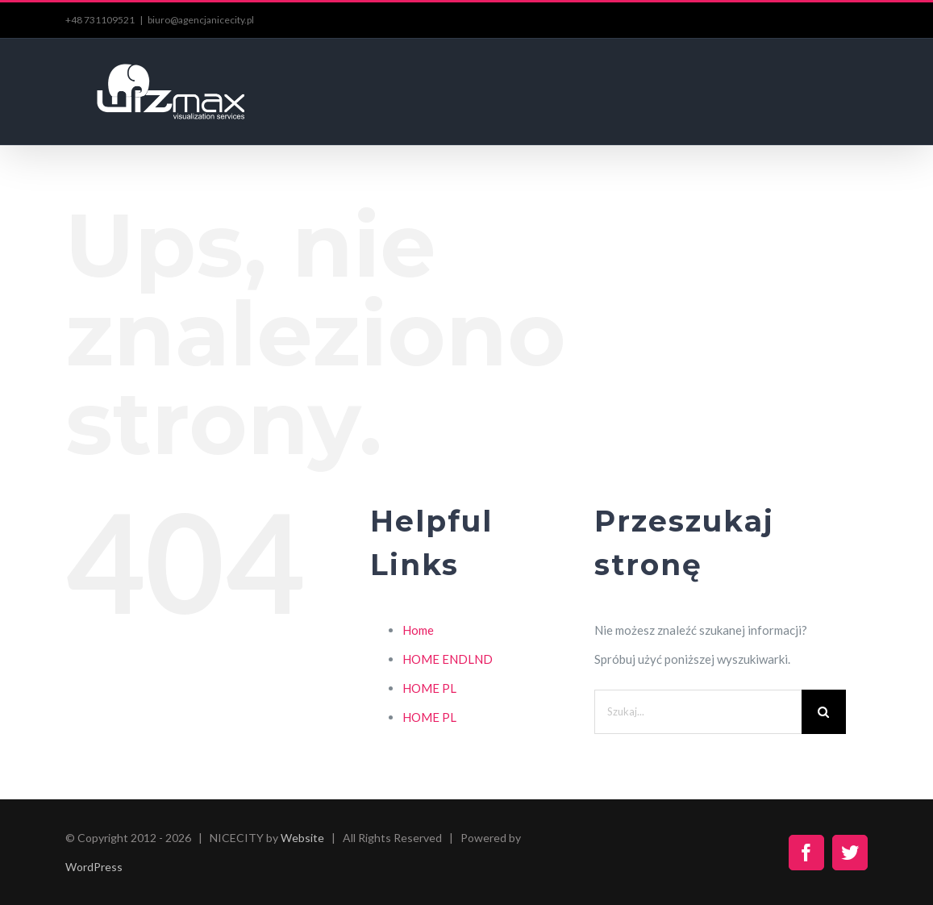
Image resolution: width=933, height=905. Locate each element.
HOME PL (429, 688)
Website (302, 838)
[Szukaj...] (698, 712)
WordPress (94, 867)
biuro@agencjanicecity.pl (201, 20)
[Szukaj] (824, 712)
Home (418, 630)
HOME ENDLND (447, 659)
